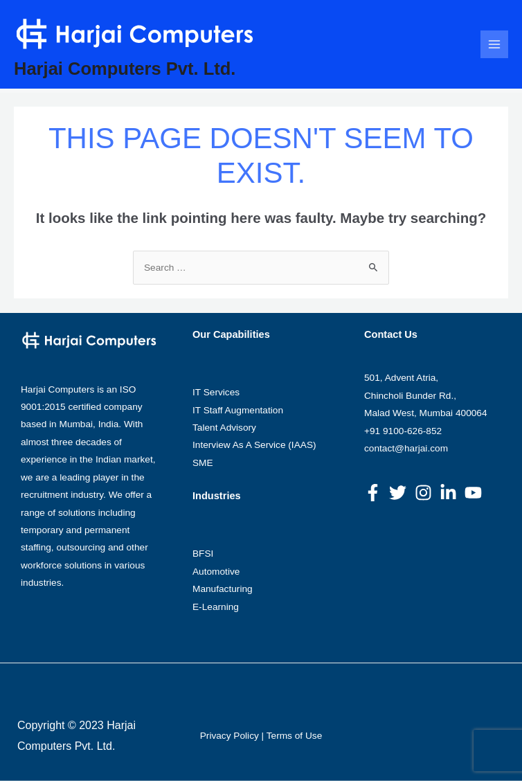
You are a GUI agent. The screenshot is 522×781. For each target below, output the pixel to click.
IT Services (216, 392)
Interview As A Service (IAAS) (254, 445)
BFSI (202, 553)
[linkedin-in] (451, 492)
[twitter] (400, 492)
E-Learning (215, 607)
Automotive (216, 571)
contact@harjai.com (406, 448)
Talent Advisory (224, 427)
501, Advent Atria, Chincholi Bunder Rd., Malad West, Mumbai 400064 (425, 395)
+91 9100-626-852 (403, 431)
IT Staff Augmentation (237, 410)
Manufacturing (222, 589)
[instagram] (426, 492)
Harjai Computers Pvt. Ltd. (124, 68)
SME (202, 463)
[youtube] (476, 492)
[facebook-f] (375, 492)
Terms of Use (295, 735)
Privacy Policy (229, 735)
